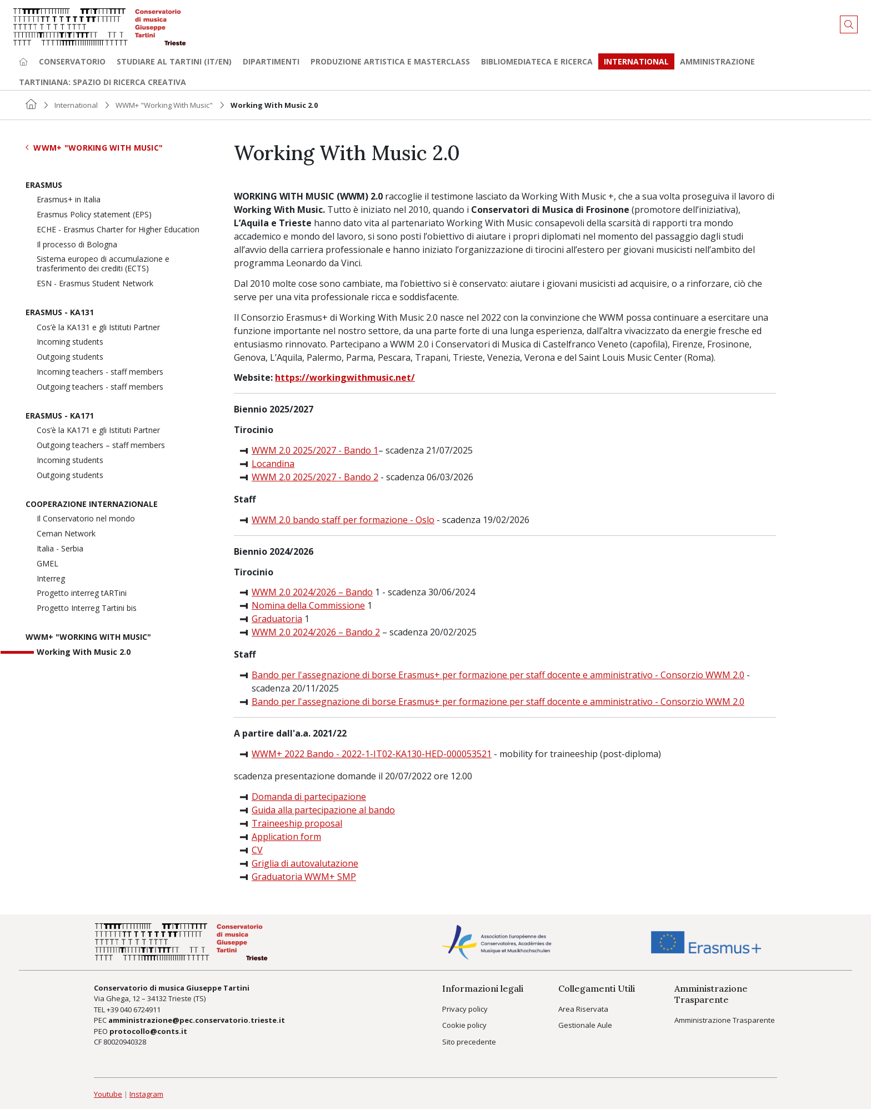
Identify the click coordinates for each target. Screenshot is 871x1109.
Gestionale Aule (585, 1025)
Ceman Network (66, 534)
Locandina (273, 463)
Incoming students (70, 342)
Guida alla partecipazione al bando (323, 810)
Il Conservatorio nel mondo (86, 519)
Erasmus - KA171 (60, 416)
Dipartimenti (271, 61)
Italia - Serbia (60, 549)
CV (257, 850)
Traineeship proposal (297, 823)
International (76, 105)
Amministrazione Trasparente (724, 1020)
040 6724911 (140, 1009)
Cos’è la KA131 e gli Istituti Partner (98, 327)
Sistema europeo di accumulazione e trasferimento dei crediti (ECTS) (103, 264)
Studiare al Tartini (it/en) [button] (174, 61)
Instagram (146, 1094)
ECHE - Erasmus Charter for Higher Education (118, 230)
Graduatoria (277, 619)
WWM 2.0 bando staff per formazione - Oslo (343, 520)
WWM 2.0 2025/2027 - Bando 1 (315, 450)
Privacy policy (465, 1009)
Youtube (108, 1094)
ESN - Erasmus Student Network (95, 284)
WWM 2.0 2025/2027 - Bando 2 (315, 477)
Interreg (51, 579)
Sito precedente (469, 1042)
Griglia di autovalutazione (305, 863)
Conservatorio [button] (72, 61)
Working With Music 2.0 (84, 652)
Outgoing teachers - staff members (100, 387)
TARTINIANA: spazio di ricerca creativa (102, 82)
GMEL (47, 564)
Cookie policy (464, 1025)
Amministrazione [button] (717, 61)
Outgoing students (70, 357)
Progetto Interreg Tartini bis (87, 608)
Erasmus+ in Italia (69, 200)
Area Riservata (583, 1009)
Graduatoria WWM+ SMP (304, 877)
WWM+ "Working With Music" (164, 105)
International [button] (636, 61)
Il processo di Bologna (77, 245)
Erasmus (44, 185)
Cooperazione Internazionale (92, 504)
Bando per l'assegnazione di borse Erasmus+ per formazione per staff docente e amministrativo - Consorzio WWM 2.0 (498, 675)
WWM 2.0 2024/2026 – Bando (312, 592)
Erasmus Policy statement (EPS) (94, 215)
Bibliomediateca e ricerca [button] (537, 61)
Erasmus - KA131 (60, 312)
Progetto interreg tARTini (82, 593)
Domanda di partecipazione (309, 796)
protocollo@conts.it (148, 1031)
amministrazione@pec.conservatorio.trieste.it (196, 1020)
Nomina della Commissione (308, 605)
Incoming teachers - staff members (100, 372)
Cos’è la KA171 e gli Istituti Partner (98, 430)
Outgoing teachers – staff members (101, 445)
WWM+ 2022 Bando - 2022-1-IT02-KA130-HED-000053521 (372, 754)
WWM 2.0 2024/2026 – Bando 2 (316, 632)
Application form (286, 836)
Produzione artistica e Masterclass (390, 61)
